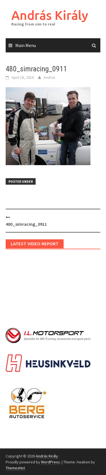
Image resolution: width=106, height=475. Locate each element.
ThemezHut (15, 467)
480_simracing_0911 (26, 224)
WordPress (50, 462)
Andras (49, 77)
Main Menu (25, 45)
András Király (49, 15)
